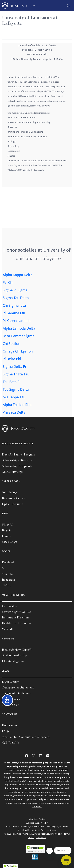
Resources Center (13, 498)
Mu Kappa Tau (14, 397)
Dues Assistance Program (18, 454)
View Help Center (37, 819)
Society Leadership (14, 655)
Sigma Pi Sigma (15, 290)
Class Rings (9, 541)
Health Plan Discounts (16, 623)
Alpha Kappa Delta (17, 275)
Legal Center (10, 682)
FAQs (5, 731)
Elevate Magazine (13, 661)
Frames (6, 536)
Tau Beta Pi (11, 382)
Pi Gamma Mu (14, 313)
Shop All (7, 524)
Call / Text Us (10, 742)
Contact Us (41, 837)
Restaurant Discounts (16, 617)
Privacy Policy (56, 834)
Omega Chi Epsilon (18, 351)
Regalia (6, 530)
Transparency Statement (18, 687)
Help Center (10, 725)
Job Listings (10, 492)
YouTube (7, 574)
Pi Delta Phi (12, 359)
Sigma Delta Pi (14, 366)
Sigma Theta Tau (16, 374)
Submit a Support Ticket (37, 823)
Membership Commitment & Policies (26, 737)
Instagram (8, 579)
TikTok (6, 585)
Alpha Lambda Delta (19, 328)
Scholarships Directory (17, 460)
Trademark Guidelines (16, 693)
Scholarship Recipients (17, 466)
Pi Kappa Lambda (17, 321)
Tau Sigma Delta (16, 389)
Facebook (8, 562)
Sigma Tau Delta (16, 298)
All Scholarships (12, 471)
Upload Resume (12, 504)
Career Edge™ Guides (16, 612)
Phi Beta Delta (14, 412)
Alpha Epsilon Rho (17, 405)
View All (7, 629)
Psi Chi (8, 282)
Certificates (9, 606)
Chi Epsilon (11, 344)
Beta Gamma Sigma (18, 336)
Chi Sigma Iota (14, 305)
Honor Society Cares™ (17, 649)
